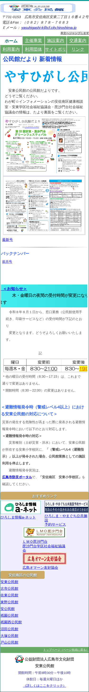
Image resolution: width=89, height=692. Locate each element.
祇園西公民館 (11, 622)
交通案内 (77, 40)
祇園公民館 (9, 615)
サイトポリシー (56, 49)
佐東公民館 (9, 595)
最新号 (7, 240)
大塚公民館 (9, 636)
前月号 (7, 262)
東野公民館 (9, 602)
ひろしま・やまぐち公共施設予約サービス (67, 513)
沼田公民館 (9, 629)
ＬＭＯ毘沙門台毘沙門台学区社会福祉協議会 (45, 539)
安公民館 (7, 609)
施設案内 (55, 40)
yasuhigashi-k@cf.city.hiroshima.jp (48, 27)
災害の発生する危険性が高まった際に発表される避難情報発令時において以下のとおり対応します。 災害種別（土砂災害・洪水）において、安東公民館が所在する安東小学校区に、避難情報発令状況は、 (43, 446)
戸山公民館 (9, 642)
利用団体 (33, 49)
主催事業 (33, 40)
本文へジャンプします (75, 33)
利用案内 (11, 49)
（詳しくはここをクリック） (44, 685)
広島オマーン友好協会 (45, 561)
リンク (77, 49)
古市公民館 (9, 588)
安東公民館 (9, 582)
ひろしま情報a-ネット (20, 510)
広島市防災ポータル (17, 477)
